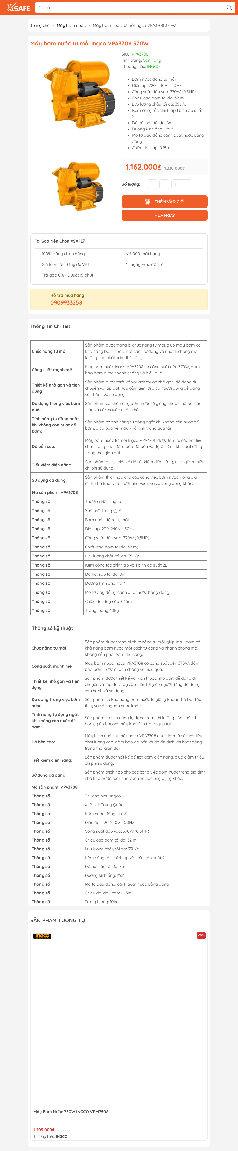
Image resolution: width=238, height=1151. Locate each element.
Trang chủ (40, 25)
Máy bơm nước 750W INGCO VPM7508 (70, 1111)
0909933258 (66, 302)
